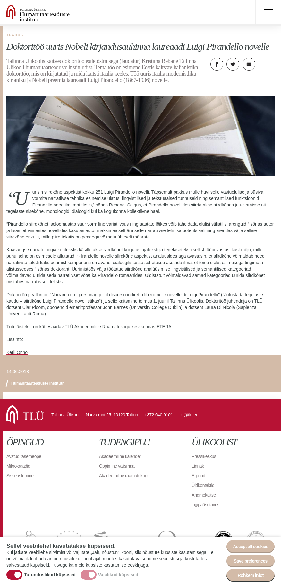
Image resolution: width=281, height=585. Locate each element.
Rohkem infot (251, 576)
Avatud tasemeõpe (23, 456)
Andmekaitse (204, 494)
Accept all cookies (250, 547)
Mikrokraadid (18, 466)
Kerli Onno (17, 352)
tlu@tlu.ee (188, 414)
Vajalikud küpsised (118, 575)
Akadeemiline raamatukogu (124, 475)
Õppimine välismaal (117, 466)
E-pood (198, 475)
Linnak (198, 466)
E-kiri (249, 64)
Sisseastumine (20, 475)
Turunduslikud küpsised (50, 575)
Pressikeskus (204, 456)
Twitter (232, 64)
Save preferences (251, 561)
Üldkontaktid (203, 485)
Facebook (216, 64)
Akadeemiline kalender (120, 456)
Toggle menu (268, 13)
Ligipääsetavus (205, 504)
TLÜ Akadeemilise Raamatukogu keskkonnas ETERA (118, 326)
